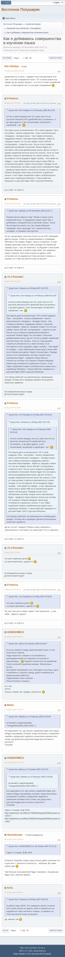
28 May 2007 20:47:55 (12, 103)
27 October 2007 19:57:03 (13, 709)
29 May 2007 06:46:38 (12, 408)
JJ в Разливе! (15, 276)
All (30, 58)
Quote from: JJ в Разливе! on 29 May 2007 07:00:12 (30, 597)
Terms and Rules (31, 948)
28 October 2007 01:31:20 (13, 762)
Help (21, 948)
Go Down (7, 58)
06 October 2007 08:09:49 (13, 637)
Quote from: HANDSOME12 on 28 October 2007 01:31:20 (32, 846)
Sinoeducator (14, 835)
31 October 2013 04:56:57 (13, 892)
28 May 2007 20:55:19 (12, 204)
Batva (10, 705)
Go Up (5, 931)
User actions (55, 58)
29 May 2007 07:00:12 (12, 552)
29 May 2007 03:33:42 (12, 281)
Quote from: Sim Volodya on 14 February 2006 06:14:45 (32, 110)
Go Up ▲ (41, 948)
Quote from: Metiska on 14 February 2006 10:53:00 (30, 717)
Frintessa (12, 98)
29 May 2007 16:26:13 (12, 589)
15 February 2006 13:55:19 (14, 71)
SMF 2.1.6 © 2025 (25, 951)
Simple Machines (39, 951)
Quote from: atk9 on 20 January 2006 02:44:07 (28, 644)
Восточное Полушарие (21, 9)
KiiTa (10, 888)
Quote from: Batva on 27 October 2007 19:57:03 (28, 769)
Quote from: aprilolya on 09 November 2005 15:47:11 (30, 211)
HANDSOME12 (15, 632)
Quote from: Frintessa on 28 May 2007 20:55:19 (28, 899)
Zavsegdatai (35, 28)
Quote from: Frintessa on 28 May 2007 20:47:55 (28, 288)
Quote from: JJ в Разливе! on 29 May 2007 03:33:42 (30, 415)
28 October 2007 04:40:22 (13, 839)
